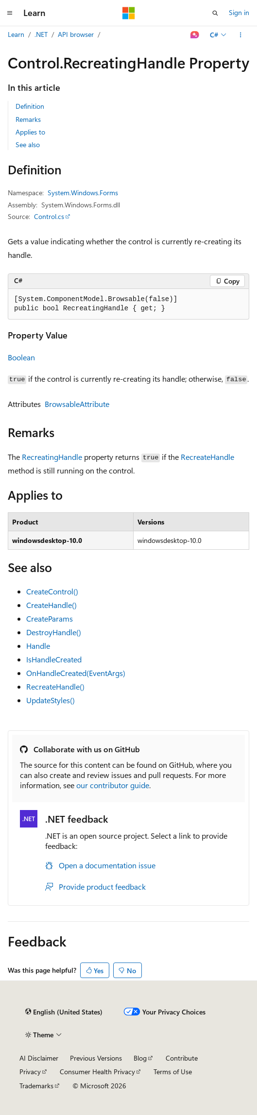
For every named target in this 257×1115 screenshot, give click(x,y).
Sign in (239, 12)
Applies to (30, 131)
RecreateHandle (207, 457)
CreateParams (49, 618)
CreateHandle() (51, 605)
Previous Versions (96, 1058)
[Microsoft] (128, 13)
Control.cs (49, 216)
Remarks (28, 119)
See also (28, 144)
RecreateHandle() (55, 686)
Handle (38, 646)
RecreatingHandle (52, 457)
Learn (16, 34)
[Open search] (215, 13)
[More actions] (240, 35)
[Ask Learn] (195, 35)
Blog (140, 1058)
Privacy (30, 1071)
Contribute (182, 1058)
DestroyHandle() (53, 632)
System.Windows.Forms (83, 192)
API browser (76, 34)
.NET (41, 34)
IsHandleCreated (54, 659)
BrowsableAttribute (77, 404)
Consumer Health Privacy (97, 1071)
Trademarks (36, 1085)
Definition (30, 106)
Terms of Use (173, 1071)
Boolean (21, 357)
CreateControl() (52, 591)
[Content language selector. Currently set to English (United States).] (63, 1012)
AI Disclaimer (38, 1058)
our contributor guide (112, 785)
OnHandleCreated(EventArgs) (75, 673)
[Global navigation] (9, 13)
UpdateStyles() (50, 700)
